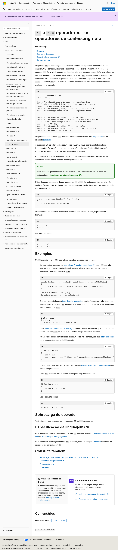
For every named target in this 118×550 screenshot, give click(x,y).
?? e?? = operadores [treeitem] (14, 144)
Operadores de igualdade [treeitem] (15, 75)
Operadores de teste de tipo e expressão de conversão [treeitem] (17, 95)
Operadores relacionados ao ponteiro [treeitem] (16, 109)
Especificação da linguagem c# (54, 437)
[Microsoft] (4, 3)
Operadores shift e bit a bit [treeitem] (15, 67)
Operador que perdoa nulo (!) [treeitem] (16, 140)
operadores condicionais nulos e (79, 265)
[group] (77, 355)
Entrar (113, 3)
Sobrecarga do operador (46, 54)
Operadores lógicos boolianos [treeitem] (17, 63)
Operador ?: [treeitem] (10, 136)
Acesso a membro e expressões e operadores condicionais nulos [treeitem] (15, 86)
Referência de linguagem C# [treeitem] (15, 33)
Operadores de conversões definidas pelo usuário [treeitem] (16, 102)
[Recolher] (28, 24)
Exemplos (40, 51)
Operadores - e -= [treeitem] (12, 132)
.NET (44, 25)
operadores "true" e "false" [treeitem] (15, 195)
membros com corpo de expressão (95, 365)
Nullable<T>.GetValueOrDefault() (58, 329)
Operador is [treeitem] (10, 169)
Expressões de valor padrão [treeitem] (16, 161)
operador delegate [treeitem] (13, 165)
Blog (57, 545)
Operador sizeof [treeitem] (12, 182)
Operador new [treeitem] (11, 178)
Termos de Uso (42, 548)
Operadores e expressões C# (52, 461)
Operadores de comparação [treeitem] (16, 80)
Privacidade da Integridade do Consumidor (17, 548)
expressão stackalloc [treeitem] (13, 186)
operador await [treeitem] (11, 157)
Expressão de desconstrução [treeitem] (16, 203)
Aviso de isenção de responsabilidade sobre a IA (19, 545)
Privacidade (77, 545)
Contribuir (66, 545)
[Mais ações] (112, 25)
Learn (38, 25)
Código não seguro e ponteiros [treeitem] (16, 224)
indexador (47, 140)
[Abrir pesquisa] (107, 3)
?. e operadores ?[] (47, 464)
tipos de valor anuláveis (71, 301)
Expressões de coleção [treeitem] (14, 71)
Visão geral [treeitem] (10, 54)
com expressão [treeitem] (11, 199)
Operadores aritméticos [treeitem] (14, 59)
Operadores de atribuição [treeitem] (15, 115)
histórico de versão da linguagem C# (65, 175)
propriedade (98, 137)
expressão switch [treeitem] (12, 191)
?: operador (44, 467)
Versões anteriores (46, 545)
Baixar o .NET (108, 9)
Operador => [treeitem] (11, 148)
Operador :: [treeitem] (10, 153)
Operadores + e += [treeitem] (13, 127)
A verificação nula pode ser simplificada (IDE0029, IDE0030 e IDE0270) (69, 457)
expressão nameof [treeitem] (13, 174)
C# (50, 25)
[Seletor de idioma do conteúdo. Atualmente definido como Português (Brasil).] (11, 540)
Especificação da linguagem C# (48, 57)
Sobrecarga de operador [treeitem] (15, 207)
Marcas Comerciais (57, 548)
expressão (107, 337)
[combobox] (16, 28)
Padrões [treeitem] (9, 123)
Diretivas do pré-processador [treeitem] (15, 228)
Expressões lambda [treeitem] (13, 119)
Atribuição (96, 442)
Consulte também (43, 60)
